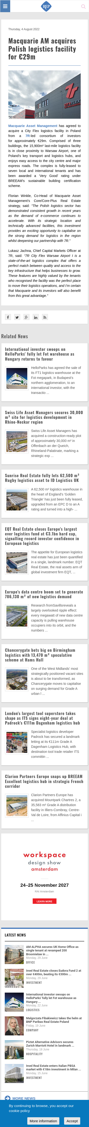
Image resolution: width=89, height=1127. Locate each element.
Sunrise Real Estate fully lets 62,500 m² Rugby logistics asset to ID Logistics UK (42, 477)
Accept (72, 1121)
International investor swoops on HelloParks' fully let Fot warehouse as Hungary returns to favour (40, 354)
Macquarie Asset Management (32, 126)
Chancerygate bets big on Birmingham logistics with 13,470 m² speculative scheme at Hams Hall (40, 654)
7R (28, 136)
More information (43, 1121)
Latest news (15, 934)
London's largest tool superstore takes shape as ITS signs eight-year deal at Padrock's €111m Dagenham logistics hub (42, 718)
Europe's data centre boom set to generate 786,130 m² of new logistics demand (44, 594)
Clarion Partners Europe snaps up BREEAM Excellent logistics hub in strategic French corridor (44, 781)
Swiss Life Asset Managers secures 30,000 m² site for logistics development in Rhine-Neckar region (44, 417)
